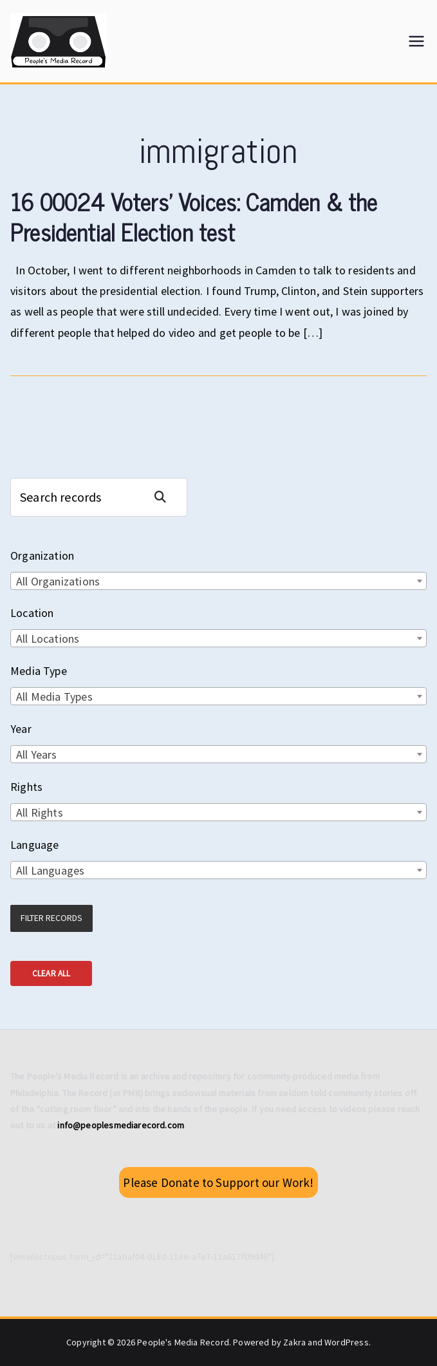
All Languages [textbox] (50, 870)
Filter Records (51, 918)
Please (218, 1182)
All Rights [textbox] (39, 812)
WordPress (346, 1342)
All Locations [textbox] (47, 638)
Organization (42, 555)
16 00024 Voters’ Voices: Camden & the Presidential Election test (194, 216)
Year (21, 728)
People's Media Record (183, 1342)
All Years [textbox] (36, 754)
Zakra (294, 1342)
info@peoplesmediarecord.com (120, 1125)
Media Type (38, 670)
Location (31, 612)
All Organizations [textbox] (58, 581)
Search (165, 497)
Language (34, 844)
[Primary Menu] (416, 41)
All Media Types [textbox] (54, 696)
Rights (26, 786)
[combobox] (218, 581)
